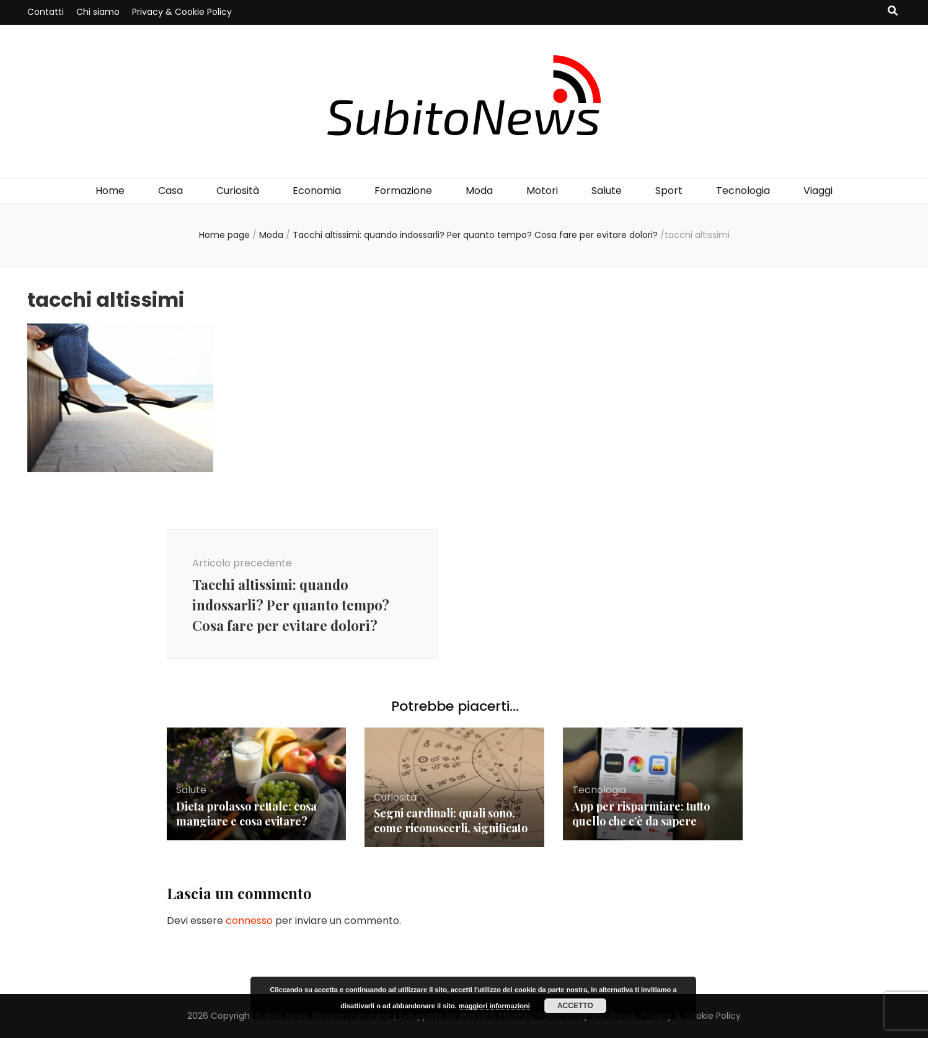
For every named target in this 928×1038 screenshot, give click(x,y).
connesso (249, 920)
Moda (479, 190)
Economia (317, 190)
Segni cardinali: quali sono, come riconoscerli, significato (451, 820)
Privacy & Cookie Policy (182, 12)
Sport (669, 190)
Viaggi (818, 190)
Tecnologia (743, 190)
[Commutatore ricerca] (893, 11)
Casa (170, 190)
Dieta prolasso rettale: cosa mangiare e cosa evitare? (246, 814)
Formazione (403, 190)
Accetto (575, 1005)
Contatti (45, 12)
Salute (606, 190)
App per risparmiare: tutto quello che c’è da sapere (641, 814)
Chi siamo (98, 12)
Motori (542, 190)
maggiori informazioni (494, 1005)
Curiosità (237, 190)
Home (110, 190)
